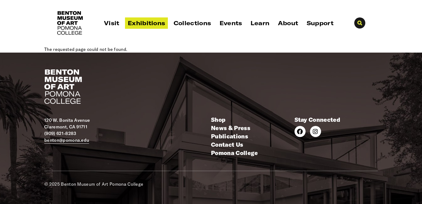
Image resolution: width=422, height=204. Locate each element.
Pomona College (234, 152)
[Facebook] (300, 131)
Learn (260, 23)
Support (320, 23)
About (288, 23)
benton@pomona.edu (66, 140)
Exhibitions (146, 23)
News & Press (230, 127)
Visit (111, 23)
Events (231, 23)
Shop (218, 119)
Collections (192, 23)
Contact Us (227, 144)
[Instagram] (315, 131)
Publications (229, 136)
